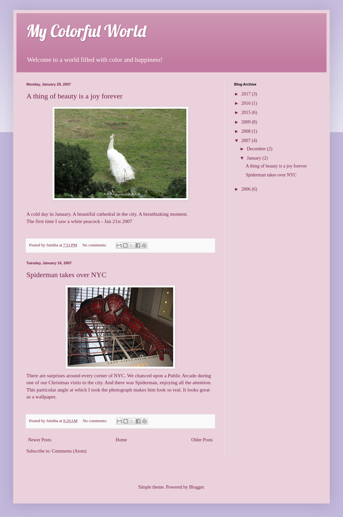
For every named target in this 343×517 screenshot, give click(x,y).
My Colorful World (86, 30)
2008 (246, 131)
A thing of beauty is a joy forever (74, 96)
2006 (246, 189)
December (257, 148)
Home (121, 439)
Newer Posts (39, 439)
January (254, 158)
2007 (246, 140)
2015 (246, 112)
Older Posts (202, 439)
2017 (246, 94)
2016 (246, 103)
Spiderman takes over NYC (66, 275)
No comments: (95, 245)
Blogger (196, 487)
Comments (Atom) (69, 451)
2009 (246, 122)
